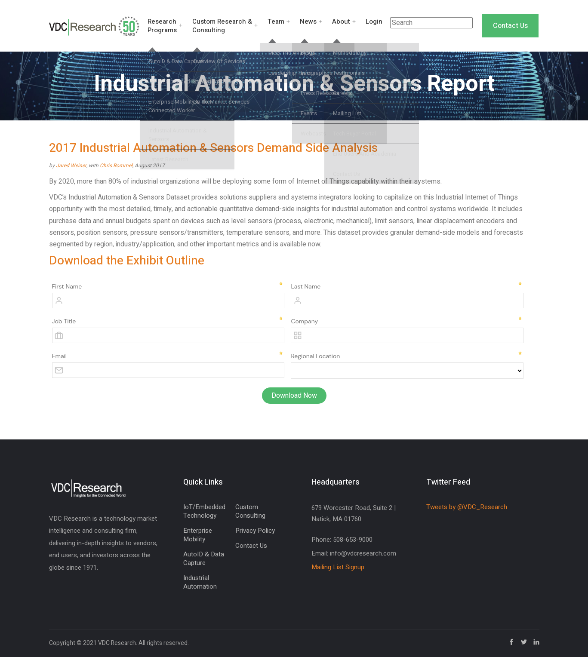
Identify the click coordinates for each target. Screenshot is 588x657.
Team (276, 21)
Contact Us (510, 26)
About (341, 21)
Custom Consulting (250, 511)
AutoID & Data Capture (203, 559)
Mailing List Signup (337, 567)
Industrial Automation (200, 582)
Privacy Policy (255, 530)
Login (374, 21)
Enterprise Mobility (197, 535)
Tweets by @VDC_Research (466, 507)
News (308, 21)
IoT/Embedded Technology (204, 511)
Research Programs (162, 26)
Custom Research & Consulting (222, 26)
